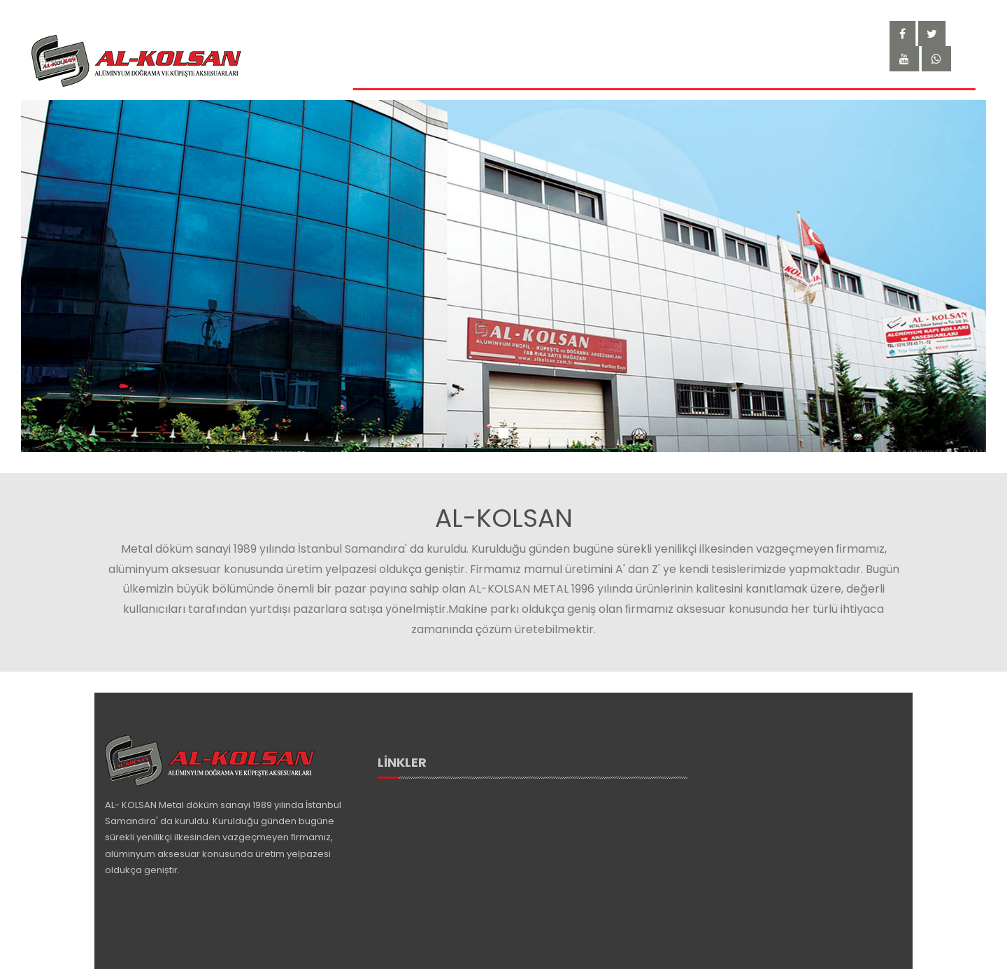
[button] (503, 435)
